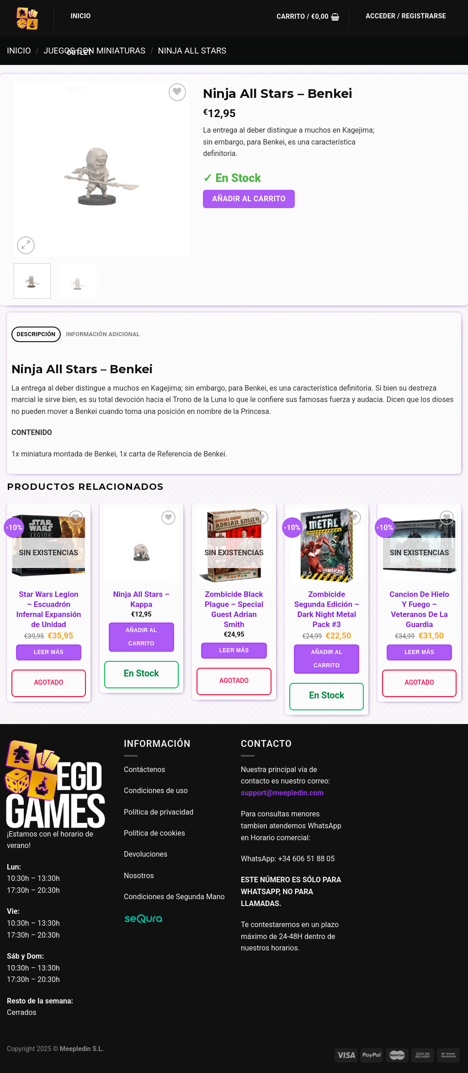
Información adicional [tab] (103, 334)
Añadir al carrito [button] (141, 637)
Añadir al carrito (249, 198)
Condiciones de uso (156, 790)
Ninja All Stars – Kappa (141, 599)
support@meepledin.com (282, 793)
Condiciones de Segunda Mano (174, 896)
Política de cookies (154, 833)
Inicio (81, 16)
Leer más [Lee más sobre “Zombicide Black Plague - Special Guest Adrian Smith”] (234, 650)
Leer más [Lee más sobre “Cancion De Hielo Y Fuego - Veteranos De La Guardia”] (419, 652)
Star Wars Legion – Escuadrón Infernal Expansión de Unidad (48, 609)
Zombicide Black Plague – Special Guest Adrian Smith (234, 609)
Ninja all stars (192, 50)
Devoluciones (145, 854)
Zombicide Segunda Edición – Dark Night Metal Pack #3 (326, 609)
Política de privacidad (158, 812)
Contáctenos (145, 769)
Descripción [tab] (36, 334)
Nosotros (139, 875)
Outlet (79, 53)
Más (77, 90)
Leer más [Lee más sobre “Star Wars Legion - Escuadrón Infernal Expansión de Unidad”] (49, 652)
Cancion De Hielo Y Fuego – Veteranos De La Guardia (419, 609)
